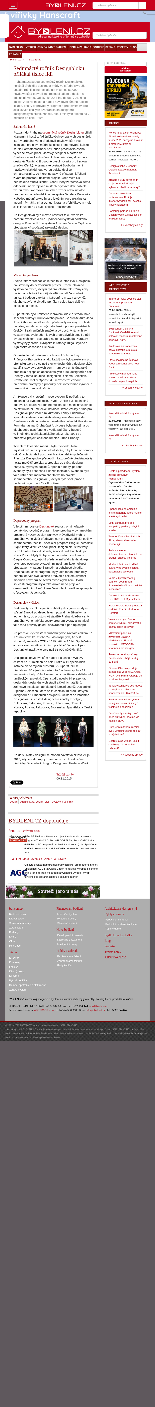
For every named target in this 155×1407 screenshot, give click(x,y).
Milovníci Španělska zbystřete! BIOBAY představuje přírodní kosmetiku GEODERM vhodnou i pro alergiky (121, 640)
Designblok (46, 526)
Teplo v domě (113, 928)
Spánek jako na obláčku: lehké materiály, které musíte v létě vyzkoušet (125, 512)
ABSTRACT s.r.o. (44, 1010)
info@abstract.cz (95, 1010)
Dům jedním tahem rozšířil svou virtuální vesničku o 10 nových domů (125, 730)
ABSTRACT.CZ (115, 957)
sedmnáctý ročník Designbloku (63, 132)
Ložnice (13, 966)
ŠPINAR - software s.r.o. (24, 831)
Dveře (12, 936)
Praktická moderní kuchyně (121, 924)
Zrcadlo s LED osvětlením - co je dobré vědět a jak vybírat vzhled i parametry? (124, 183)
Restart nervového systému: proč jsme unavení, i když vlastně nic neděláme (125, 703)
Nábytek (14, 975)
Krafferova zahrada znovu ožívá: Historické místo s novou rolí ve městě (123, 350)
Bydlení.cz (15, 59)
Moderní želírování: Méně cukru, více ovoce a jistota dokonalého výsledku (124, 568)
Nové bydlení (65, 929)
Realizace (15, 945)
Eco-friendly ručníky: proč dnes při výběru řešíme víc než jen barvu (124, 717)
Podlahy (14, 932)
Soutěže (110, 946)
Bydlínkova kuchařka (118, 935)
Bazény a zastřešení (69, 956)
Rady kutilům (64, 965)
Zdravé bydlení (17, 989)
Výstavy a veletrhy (62, 801)
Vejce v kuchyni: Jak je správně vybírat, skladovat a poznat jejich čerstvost (125, 623)
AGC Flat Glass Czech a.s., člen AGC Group (37, 859)
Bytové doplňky (18, 980)
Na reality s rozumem (69, 939)
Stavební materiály (20, 923)
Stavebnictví (16, 908)
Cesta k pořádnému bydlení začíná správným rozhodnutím (124, 474)
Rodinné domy (17, 914)
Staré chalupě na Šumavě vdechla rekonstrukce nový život (124, 363)
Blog (108, 940)
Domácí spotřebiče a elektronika (27, 985)
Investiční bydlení (67, 914)
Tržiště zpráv (65, 774)
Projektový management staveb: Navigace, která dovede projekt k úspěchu (123, 377)
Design (13, 801)
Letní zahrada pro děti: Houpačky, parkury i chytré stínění (124, 526)
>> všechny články (132, 225)
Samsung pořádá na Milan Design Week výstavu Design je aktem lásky (125, 214)
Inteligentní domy (67, 944)
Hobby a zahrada (67, 950)
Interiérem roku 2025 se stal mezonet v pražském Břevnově (125, 302)
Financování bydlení (69, 908)
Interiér (13, 952)
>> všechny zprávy (132, 754)
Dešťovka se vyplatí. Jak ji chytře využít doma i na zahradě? (124, 744)
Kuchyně (14, 957)
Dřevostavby (16, 918)
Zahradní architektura (69, 960)
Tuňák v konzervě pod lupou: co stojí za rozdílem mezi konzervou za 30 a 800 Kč (125, 689)
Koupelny (14, 962)
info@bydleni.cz (99, 1006)
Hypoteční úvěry (66, 918)
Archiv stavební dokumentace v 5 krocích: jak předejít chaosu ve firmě (125, 554)
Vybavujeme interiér (116, 919)
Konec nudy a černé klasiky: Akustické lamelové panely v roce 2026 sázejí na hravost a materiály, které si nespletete (126, 140)
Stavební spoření (67, 923)
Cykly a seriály (114, 914)
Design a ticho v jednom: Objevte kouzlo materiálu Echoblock (123, 169)
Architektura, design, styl (34, 801)
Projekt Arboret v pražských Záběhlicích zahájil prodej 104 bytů (124, 658)
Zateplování (16, 927)
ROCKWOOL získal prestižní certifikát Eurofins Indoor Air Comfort (125, 609)
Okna (12, 941)
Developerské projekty (70, 935)
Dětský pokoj (16, 971)
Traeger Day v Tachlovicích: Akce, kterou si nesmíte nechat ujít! (125, 540)
